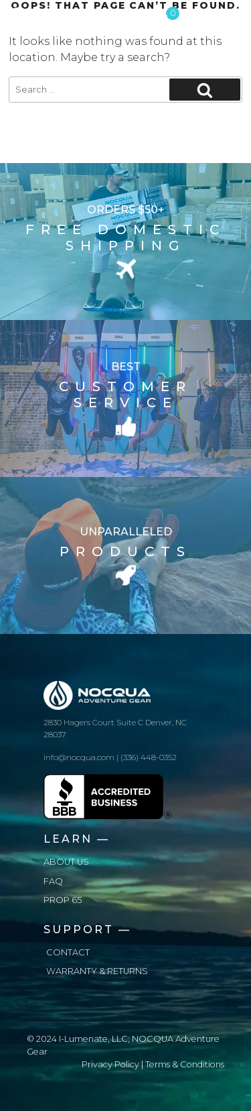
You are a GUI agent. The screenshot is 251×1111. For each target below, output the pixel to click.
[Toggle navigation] (225, 17)
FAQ (53, 881)
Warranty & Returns (97, 971)
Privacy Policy (110, 1064)
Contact (68, 952)
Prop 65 (63, 900)
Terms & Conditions (184, 1064)
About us (66, 862)
